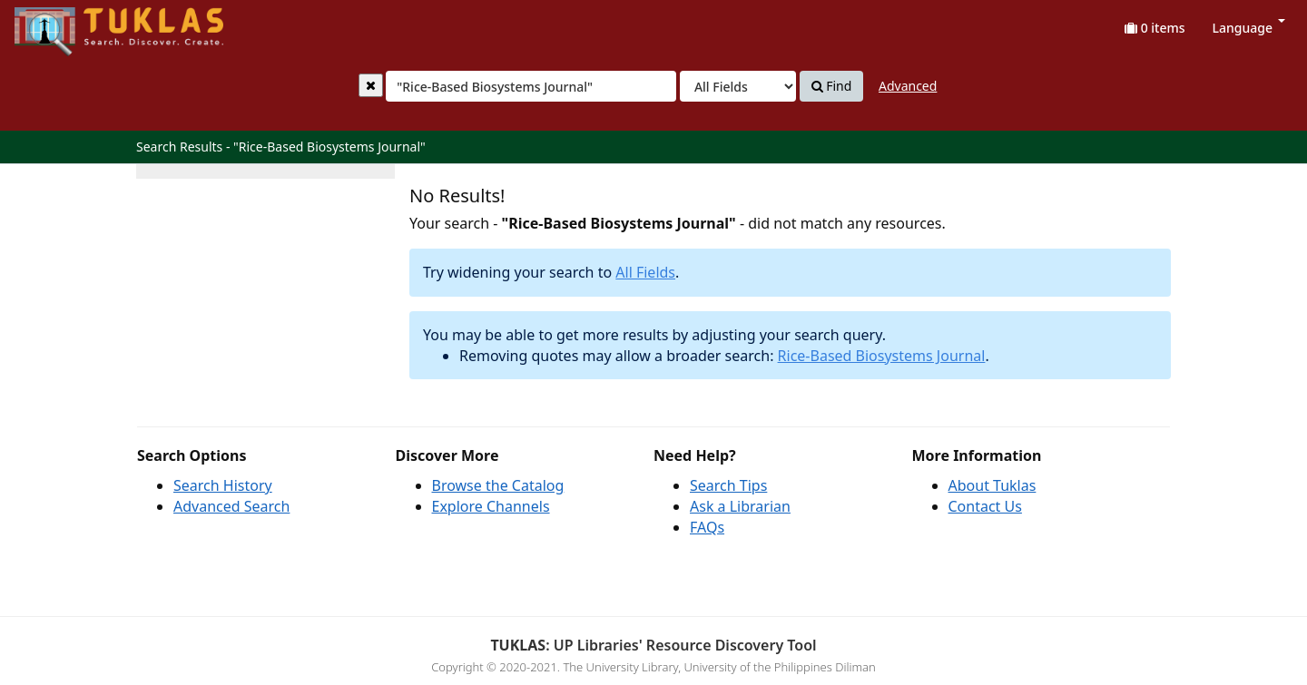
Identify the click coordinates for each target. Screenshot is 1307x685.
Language (1249, 27)
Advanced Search (231, 506)
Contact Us (985, 506)
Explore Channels (491, 506)
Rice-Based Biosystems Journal (882, 356)
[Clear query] (371, 85)
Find (831, 86)
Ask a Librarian (740, 506)
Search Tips (728, 485)
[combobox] (531, 86)
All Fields (645, 272)
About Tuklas (992, 485)
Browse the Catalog (498, 485)
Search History (222, 485)
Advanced (908, 85)
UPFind (59, 23)
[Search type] (738, 86)
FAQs (707, 527)
